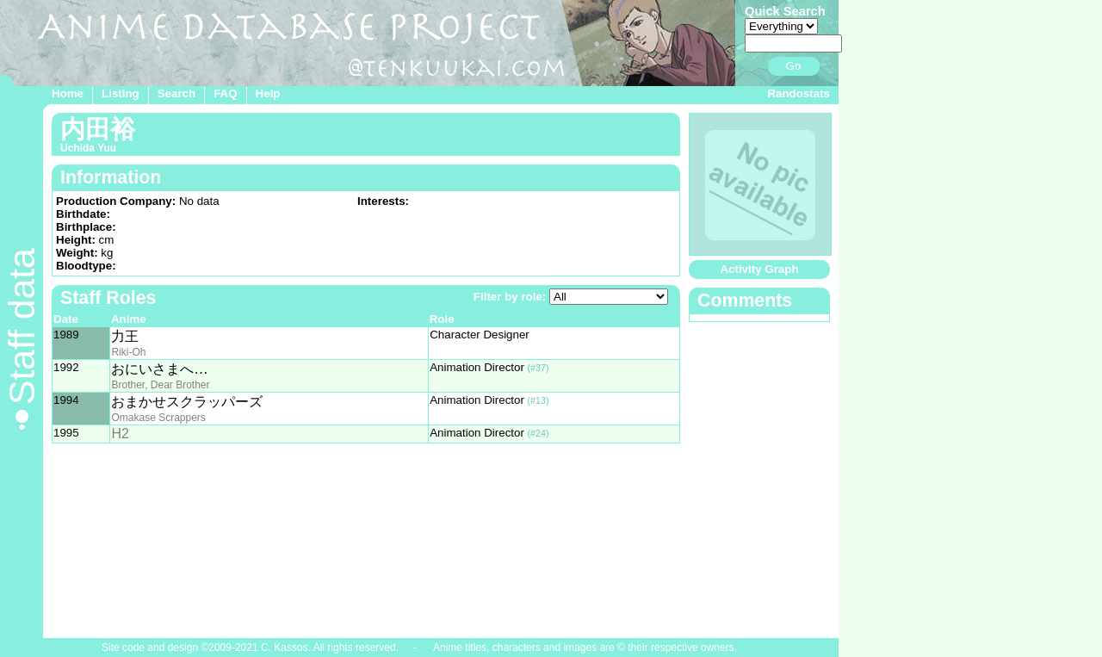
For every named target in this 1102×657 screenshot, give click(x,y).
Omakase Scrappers (158, 418)
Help (268, 93)
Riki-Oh (128, 352)
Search (176, 93)
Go (794, 65)
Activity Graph (759, 269)
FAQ (225, 93)
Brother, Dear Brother (160, 385)
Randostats (798, 93)
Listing (120, 93)
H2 (119, 433)
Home (68, 93)
